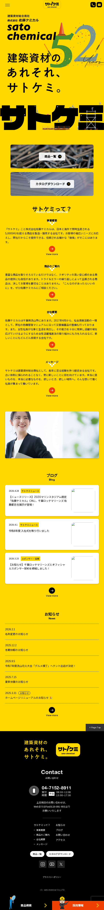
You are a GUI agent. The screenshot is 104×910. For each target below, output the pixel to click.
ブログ (59, 830)
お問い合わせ (63, 835)
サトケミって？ (42, 825)
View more (52, 595)
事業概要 (40, 830)
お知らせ (60, 825)
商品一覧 (37, 853)
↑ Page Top (95, 727)
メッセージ (41, 844)
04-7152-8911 (57, 787)
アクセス (60, 840)
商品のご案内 (43, 834)
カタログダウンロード (60, 853)
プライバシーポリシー (52, 877)
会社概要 (40, 839)
